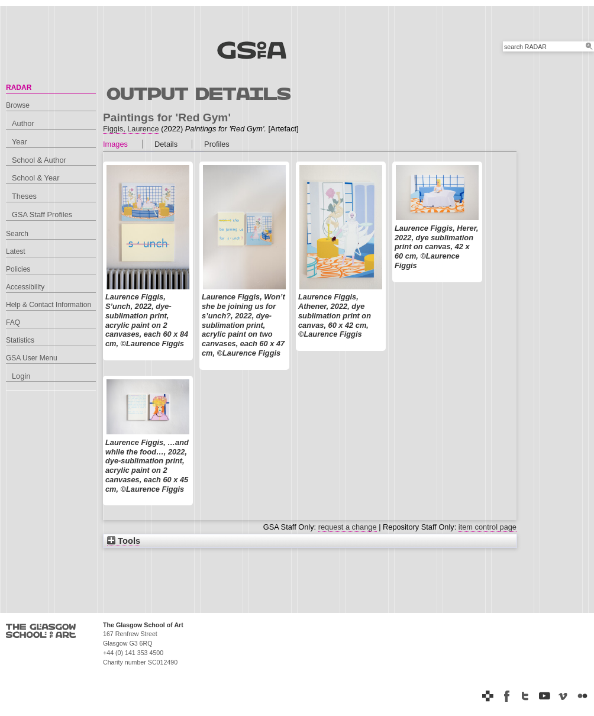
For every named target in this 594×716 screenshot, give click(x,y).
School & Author (39, 160)
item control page (487, 527)
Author (23, 123)
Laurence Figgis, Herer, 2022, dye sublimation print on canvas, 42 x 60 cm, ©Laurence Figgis (437, 247)
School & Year (35, 177)
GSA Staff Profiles (42, 214)
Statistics (20, 340)
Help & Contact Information (48, 305)
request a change (347, 527)
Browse (18, 105)
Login (21, 376)
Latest (15, 251)
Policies (18, 269)
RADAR (18, 87)
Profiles (217, 144)
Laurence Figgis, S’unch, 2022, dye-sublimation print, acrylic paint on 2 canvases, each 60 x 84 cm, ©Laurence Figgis (146, 320)
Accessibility (25, 287)
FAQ (13, 322)
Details (165, 144)
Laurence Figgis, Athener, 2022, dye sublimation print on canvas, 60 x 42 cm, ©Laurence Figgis (334, 315)
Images (115, 144)
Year (19, 141)
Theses (24, 196)
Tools (123, 541)
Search (17, 234)
